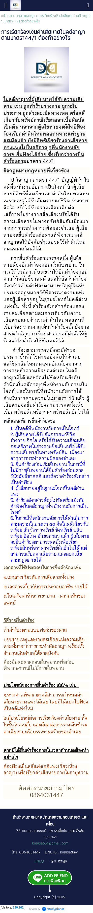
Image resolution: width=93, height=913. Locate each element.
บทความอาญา (25, 15)
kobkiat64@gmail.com (50, 843)
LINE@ (39, 861)
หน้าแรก (6, 15)
